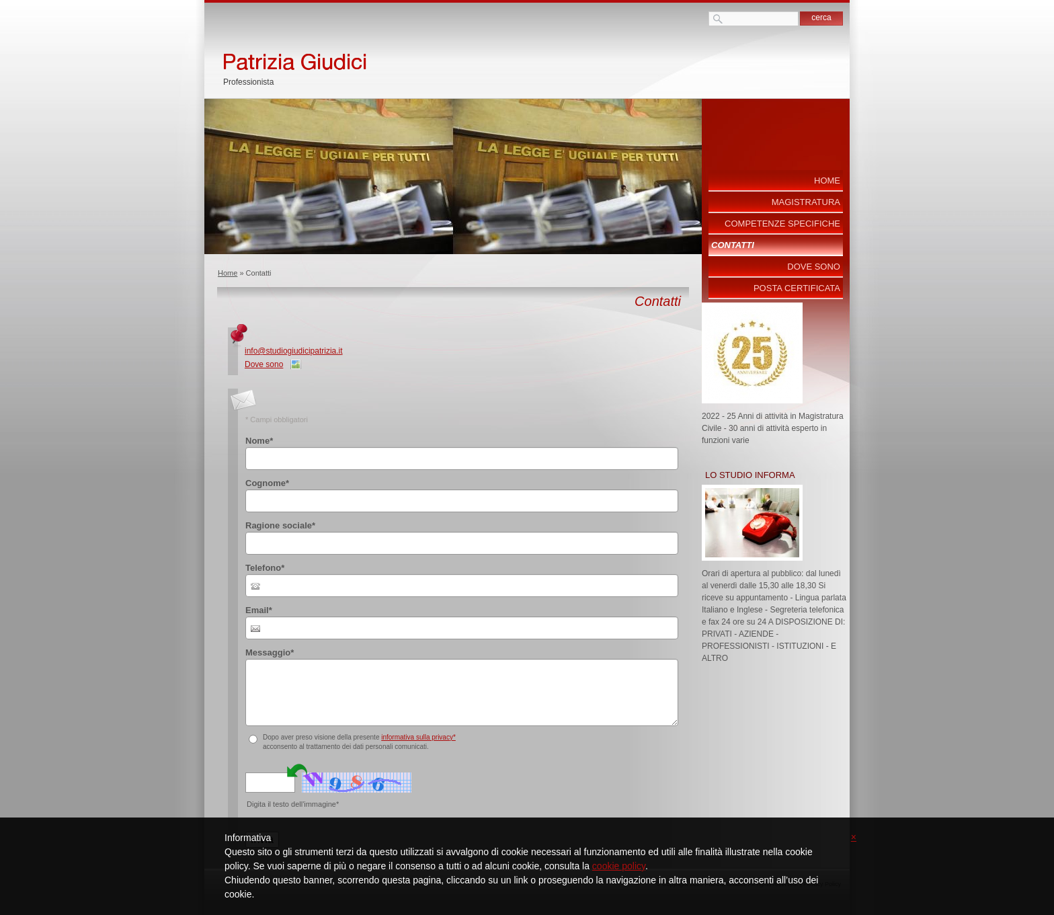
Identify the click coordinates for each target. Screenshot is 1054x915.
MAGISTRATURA (806, 202)
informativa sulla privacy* (418, 737)
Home (227, 273)
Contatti (732, 245)
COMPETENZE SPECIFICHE (782, 223)
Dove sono (264, 364)
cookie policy (618, 866)
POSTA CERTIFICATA (797, 288)
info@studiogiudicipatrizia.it (294, 351)
